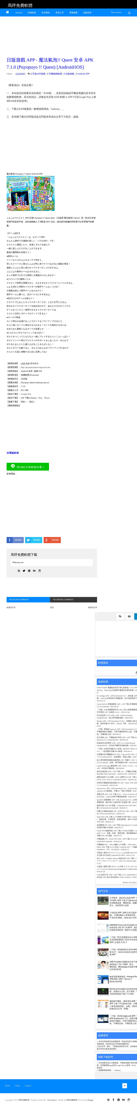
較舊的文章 (92, 607)
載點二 (32, 402)
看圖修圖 (73, 13)
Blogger (90, 1100)
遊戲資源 (87, 13)
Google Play (26, 394)
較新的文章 (11, 607)
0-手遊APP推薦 (38, 74)
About (17, 1086)
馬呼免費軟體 (20, 5)
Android (18, 13)
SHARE (14, 540)
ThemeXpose (52, 1100)
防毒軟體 (32, 13)
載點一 (24, 402)
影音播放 (46, 13)
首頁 (52, 607)
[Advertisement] (51, 36)
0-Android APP (82, 74)
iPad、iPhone (44, 398)
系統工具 (59, 13)
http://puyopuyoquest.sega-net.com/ (36, 367)
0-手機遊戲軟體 (54, 74)
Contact (28, 1086)
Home (7, 1086)
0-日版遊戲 (69, 74)
